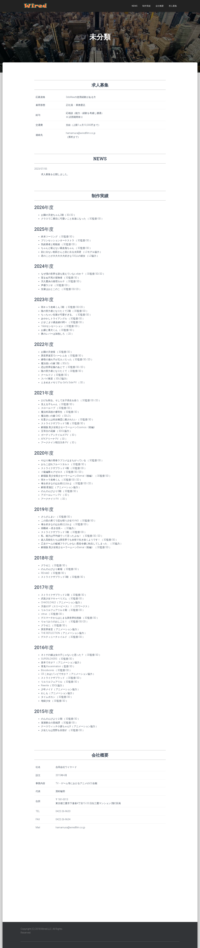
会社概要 (160, 6)
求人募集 (173, 6)
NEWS (134, 6)
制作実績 (146, 6)
